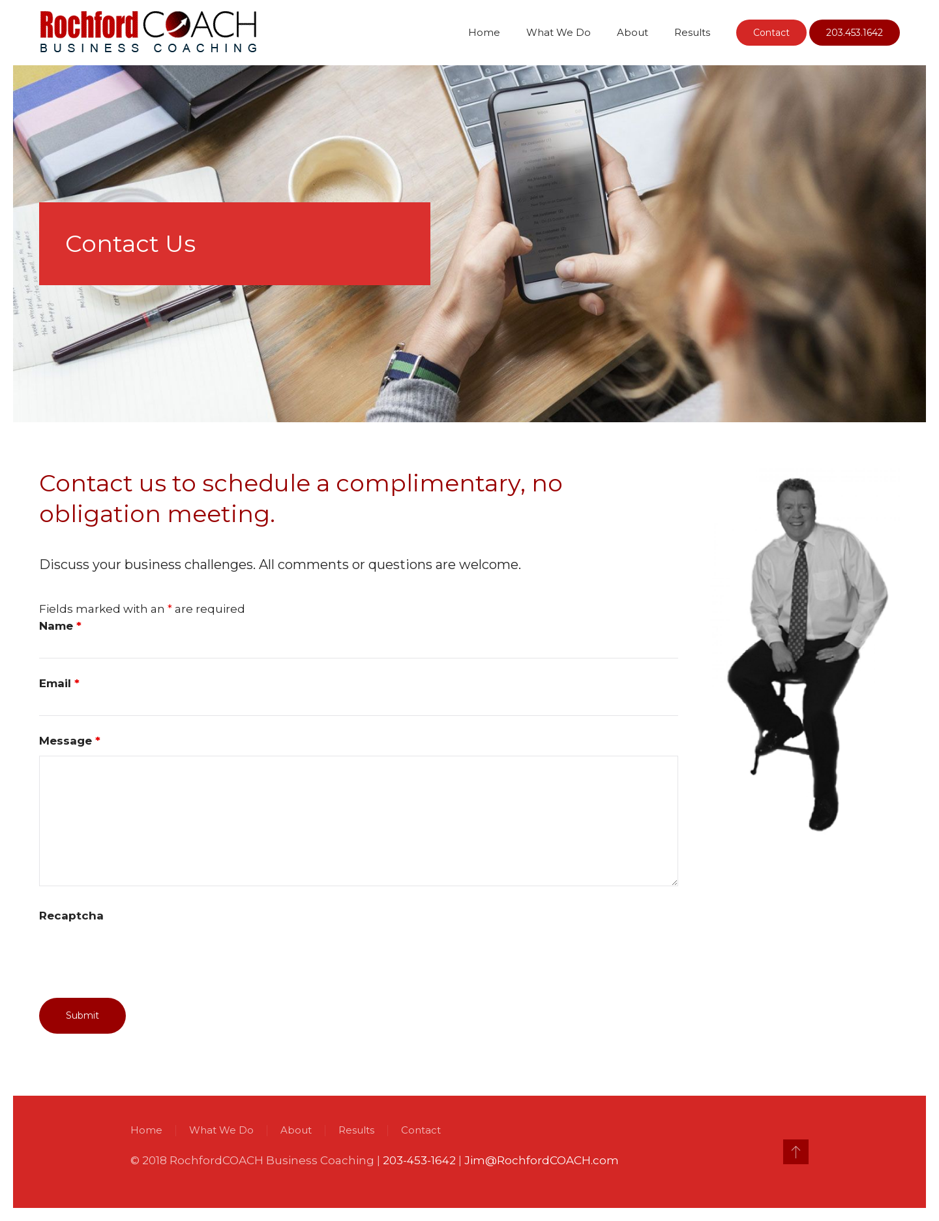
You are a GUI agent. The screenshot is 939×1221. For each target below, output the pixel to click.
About (632, 32)
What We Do (558, 32)
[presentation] (138, 956)
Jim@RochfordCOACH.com (540, 1160)
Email (59, 683)
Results (692, 32)
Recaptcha (71, 915)
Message (69, 740)
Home (484, 32)
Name (60, 625)
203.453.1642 (854, 33)
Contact (771, 33)
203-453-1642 (418, 1160)
